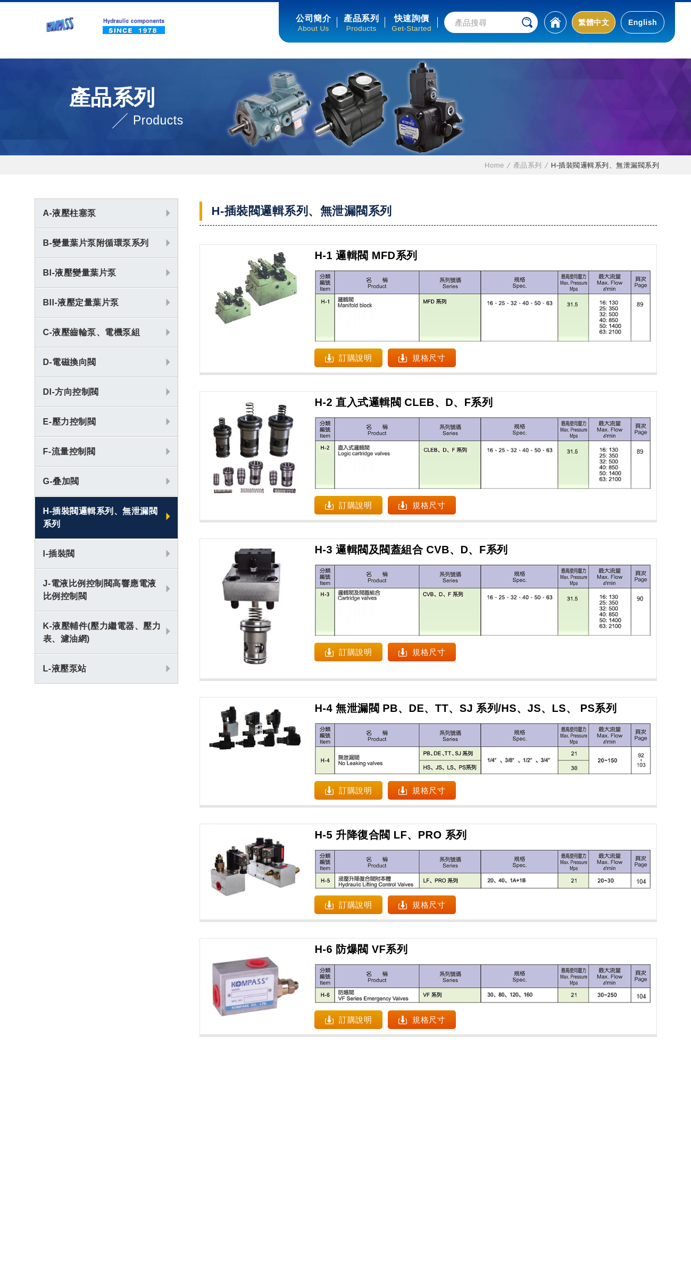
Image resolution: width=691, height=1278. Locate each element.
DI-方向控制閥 (71, 391)
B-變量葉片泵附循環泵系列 (96, 242)
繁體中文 (593, 22)
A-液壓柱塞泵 (69, 213)
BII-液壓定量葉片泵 (81, 302)
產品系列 (361, 18)
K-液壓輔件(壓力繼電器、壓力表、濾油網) (102, 632)
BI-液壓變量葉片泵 (79, 272)
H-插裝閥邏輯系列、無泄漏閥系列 (100, 517)
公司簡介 (313, 18)
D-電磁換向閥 (69, 362)
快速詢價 (411, 18)
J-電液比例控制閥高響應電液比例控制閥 (99, 590)
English (642, 22)
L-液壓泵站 (65, 668)
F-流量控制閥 (69, 451)
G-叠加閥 (61, 481)
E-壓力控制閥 (69, 421)
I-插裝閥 (59, 553)
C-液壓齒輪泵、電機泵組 (91, 332)
